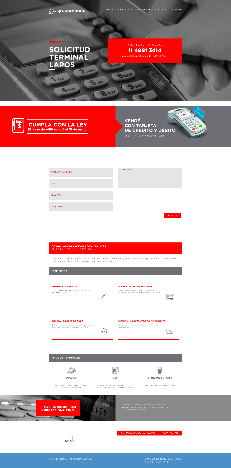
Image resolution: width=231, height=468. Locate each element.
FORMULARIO (159, 56)
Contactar (170, 433)
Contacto (164, 10)
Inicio (109, 10)
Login (178, 10)
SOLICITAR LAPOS (144, 10)
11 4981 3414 (144, 50)
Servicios (123, 10)
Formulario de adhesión (138, 433)
